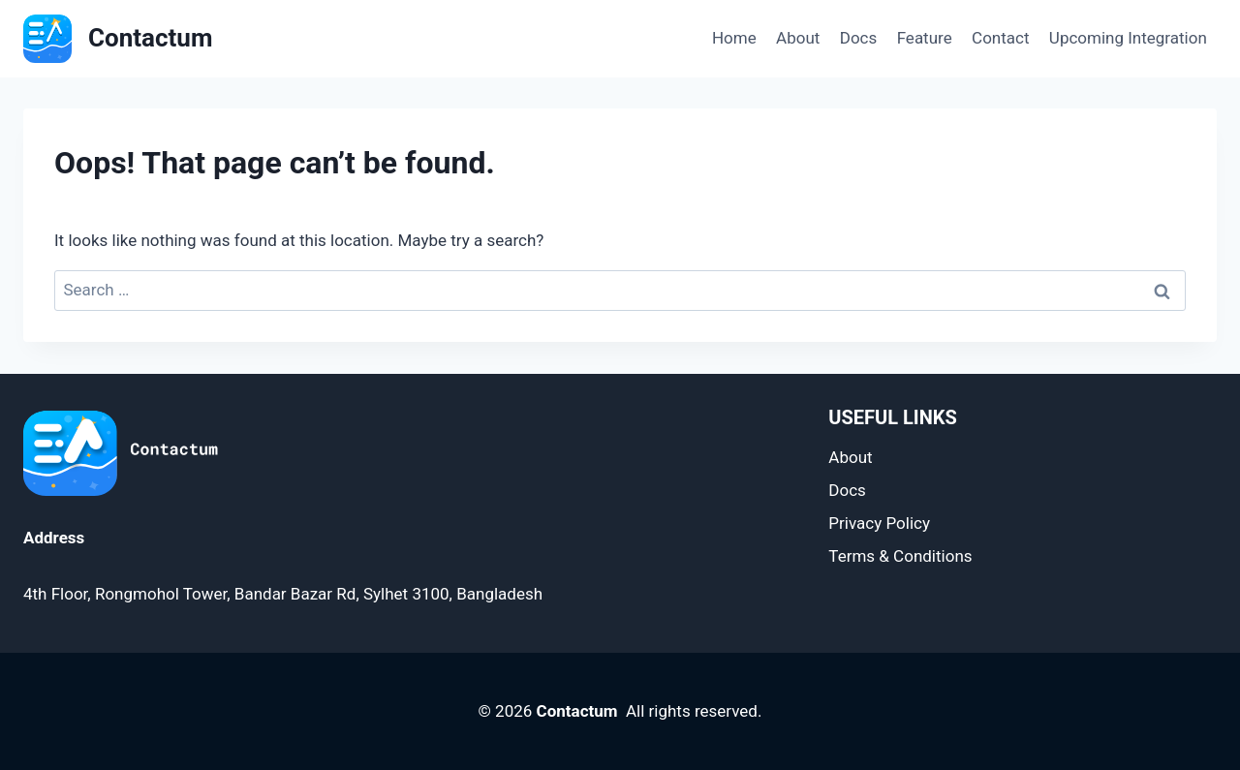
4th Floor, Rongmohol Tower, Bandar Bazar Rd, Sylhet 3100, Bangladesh (282, 593)
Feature (924, 37)
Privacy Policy (879, 523)
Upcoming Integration (1128, 37)
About (798, 37)
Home (734, 37)
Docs (859, 37)
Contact (1000, 37)
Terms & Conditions (900, 556)
